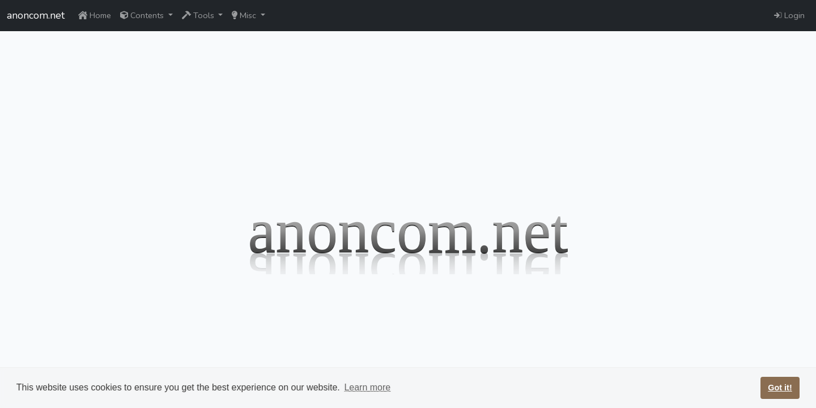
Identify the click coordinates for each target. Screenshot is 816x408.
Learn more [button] (367, 387)
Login (789, 15)
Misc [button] (245, 15)
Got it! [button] (780, 387)
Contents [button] (143, 15)
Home (94, 15)
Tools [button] (199, 15)
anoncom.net (36, 15)
